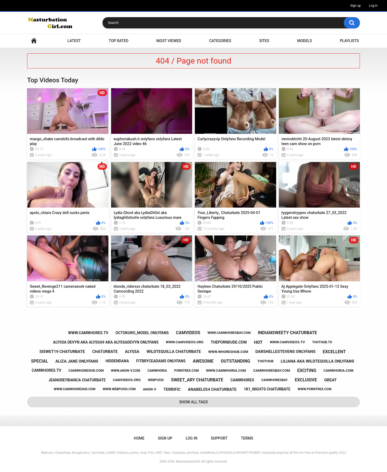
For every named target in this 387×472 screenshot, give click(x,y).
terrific (172, 389)
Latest (74, 41)
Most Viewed (168, 41)
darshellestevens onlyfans (285, 351)
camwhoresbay (274, 380)
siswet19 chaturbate (62, 351)
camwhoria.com (338, 370)
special (39, 361)
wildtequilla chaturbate (174, 351)
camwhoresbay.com (271, 370)
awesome (203, 361)
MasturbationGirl (188, 461)
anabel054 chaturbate (212, 389)
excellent (334, 351)
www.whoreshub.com (228, 352)
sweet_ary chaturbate (197, 379)
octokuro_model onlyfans (142, 333)
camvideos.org (127, 380)
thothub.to (322, 342)
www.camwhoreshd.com (74, 389)
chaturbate (105, 351)
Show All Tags (193, 402)
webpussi (156, 380)
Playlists (349, 41)
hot (258, 342)
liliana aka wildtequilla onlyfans (317, 361)
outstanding (235, 361)
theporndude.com (229, 342)
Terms (247, 438)
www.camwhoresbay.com (229, 333)
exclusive (306, 379)
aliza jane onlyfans (76, 361)
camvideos (188, 332)
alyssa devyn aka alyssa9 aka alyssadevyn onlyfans (106, 342)
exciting (306, 370)
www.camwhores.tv (88, 333)
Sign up (355, 6)
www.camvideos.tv (287, 342)
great (330, 380)
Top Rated (118, 41)
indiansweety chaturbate (287, 332)
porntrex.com (186, 371)
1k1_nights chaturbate (267, 389)
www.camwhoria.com (226, 370)
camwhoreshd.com (86, 370)
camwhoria (157, 371)
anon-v (149, 389)
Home (34, 41)
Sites (264, 41)
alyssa (132, 351)
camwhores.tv (46, 370)
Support (219, 438)
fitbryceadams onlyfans (161, 361)
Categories (220, 41)
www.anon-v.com (125, 371)
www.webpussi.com (119, 389)
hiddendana (117, 361)
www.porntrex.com (314, 389)
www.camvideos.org (185, 342)
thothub (265, 361)
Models (304, 41)
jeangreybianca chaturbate (76, 380)
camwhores (242, 380)
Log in (373, 6)
